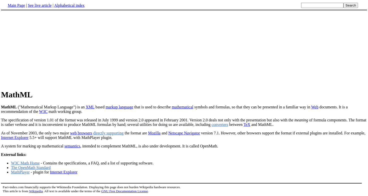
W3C (43, 111)
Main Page (16, 5)
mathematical (182, 107)
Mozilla (154, 133)
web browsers (81, 133)
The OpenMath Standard (31, 167)
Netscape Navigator (184, 133)
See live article (40, 5)
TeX (247, 124)
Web (314, 107)
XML (90, 107)
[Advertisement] (43, 50)
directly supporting (108, 133)
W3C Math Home (25, 163)
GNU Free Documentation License (124, 191)
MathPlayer (20, 172)
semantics (72, 146)
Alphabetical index (69, 5)
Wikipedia (36, 191)
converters (220, 124)
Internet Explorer (15, 137)
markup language (119, 107)
